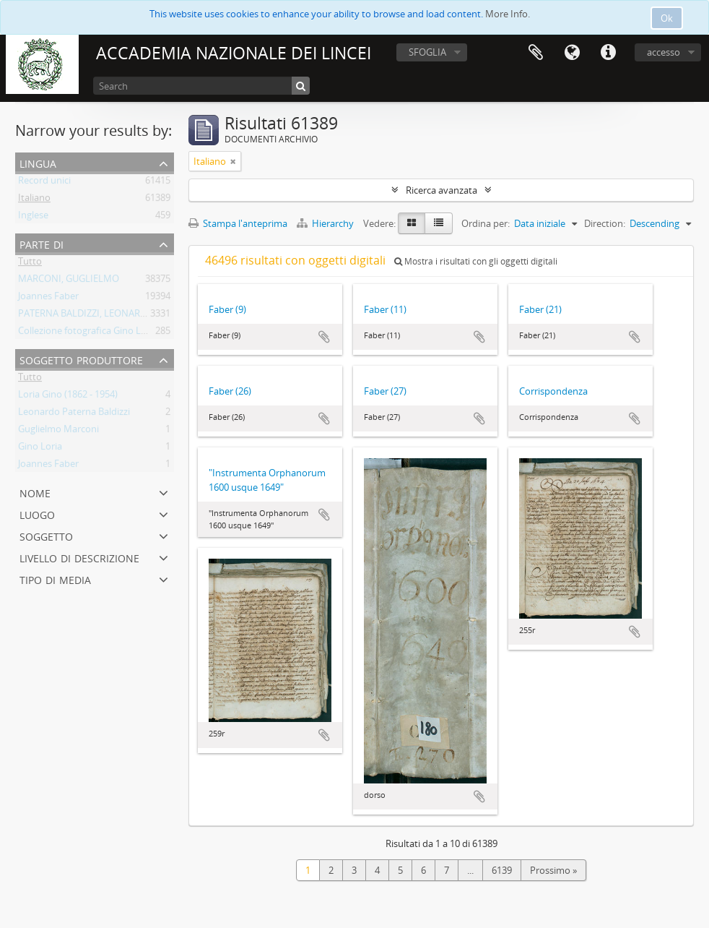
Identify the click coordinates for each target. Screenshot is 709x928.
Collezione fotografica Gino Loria (87, 333)
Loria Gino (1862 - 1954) (68, 396)
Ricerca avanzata (441, 190)
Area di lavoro (536, 53)
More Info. (507, 13)
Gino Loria (40, 448)
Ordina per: (485, 223)
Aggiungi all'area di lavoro (324, 337)
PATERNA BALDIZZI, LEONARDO (86, 315)
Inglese (33, 217)
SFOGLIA (427, 52)
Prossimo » (553, 870)
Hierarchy (326, 223)
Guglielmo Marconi (58, 431)
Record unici (44, 182)
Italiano (34, 200)
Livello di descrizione (79, 557)
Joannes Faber (48, 298)
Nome (35, 492)
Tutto (30, 263)
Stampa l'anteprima (237, 223)
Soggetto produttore (81, 359)
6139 (502, 870)
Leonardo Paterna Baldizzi (74, 414)
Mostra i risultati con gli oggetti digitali (475, 261)
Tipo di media (55, 578)
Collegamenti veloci (608, 53)
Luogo (37, 513)
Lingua (572, 53)
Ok (667, 18)
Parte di (41, 243)
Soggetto (46, 535)
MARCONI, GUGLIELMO (68, 281)
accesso (663, 52)
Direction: (604, 223)
